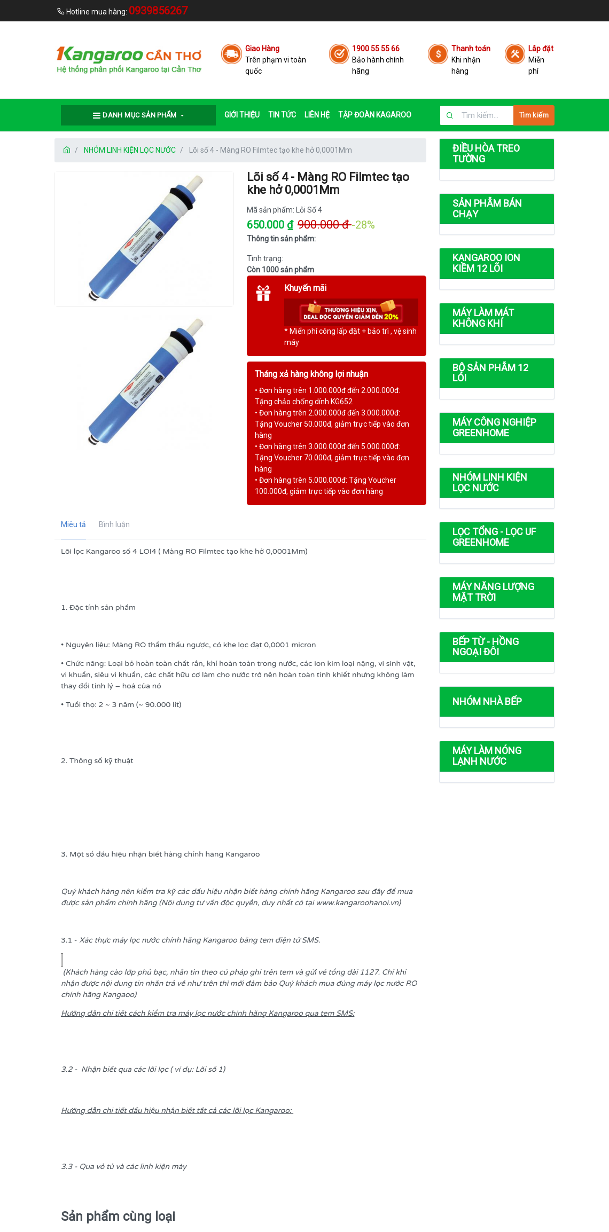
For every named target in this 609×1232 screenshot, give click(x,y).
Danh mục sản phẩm (135, 115)
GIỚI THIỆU (242, 115)
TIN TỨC (282, 115)
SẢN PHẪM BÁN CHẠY (487, 208)
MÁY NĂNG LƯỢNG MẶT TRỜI (493, 592)
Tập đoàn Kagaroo (374, 115)
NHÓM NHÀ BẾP (487, 701)
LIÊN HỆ (317, 115)
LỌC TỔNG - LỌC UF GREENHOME (494, 537)
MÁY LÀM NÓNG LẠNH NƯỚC (486, 756)
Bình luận (114, 524)
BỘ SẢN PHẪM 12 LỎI (490, 373)
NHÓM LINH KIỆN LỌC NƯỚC (130, 150)
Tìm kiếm (534, 115)
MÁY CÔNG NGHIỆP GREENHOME (494, 427)
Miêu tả (73, 524)
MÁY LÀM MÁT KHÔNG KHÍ (483, 318)
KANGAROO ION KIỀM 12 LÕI (486, 263)
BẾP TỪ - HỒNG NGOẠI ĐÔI (485, 647)
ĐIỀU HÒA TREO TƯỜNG (486, 153)
